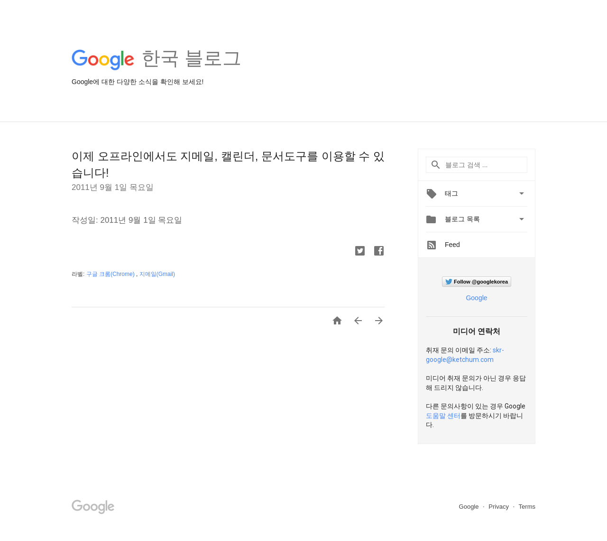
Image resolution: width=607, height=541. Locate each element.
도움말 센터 (443, 415)
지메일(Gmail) (157, 274)
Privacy (499, 506)
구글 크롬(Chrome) (111, 274)
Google (476, 298)
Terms (527, 506)
